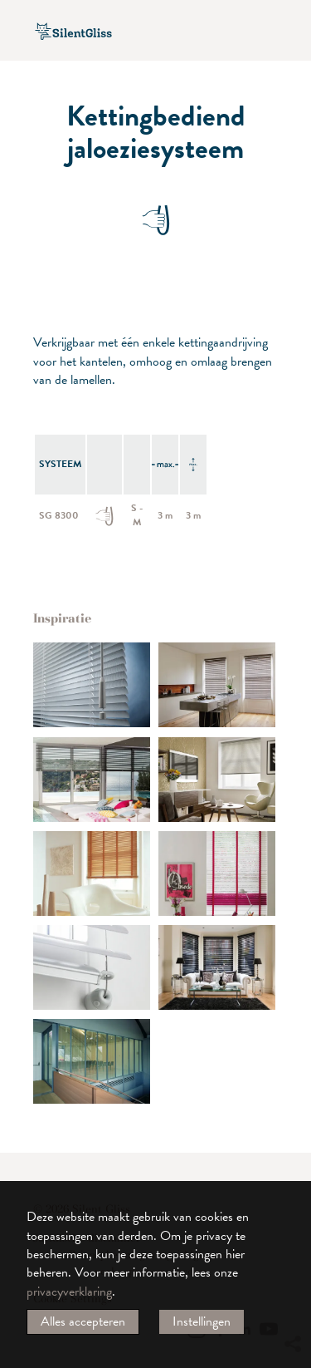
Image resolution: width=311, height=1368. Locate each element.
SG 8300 (59, 515)
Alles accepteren (83, 1321)
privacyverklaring (69, 1292)
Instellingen (202, 1321)
